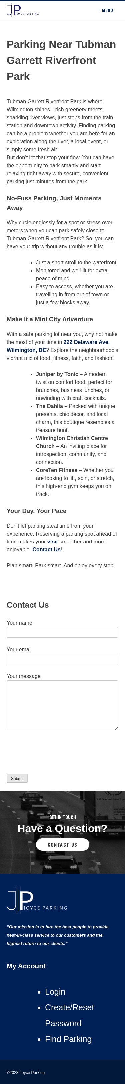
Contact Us (63, 844)
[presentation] (57, 754)
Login (55, 991)
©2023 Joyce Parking (26, 1072)
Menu (106, 10)
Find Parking (68, 1039)
